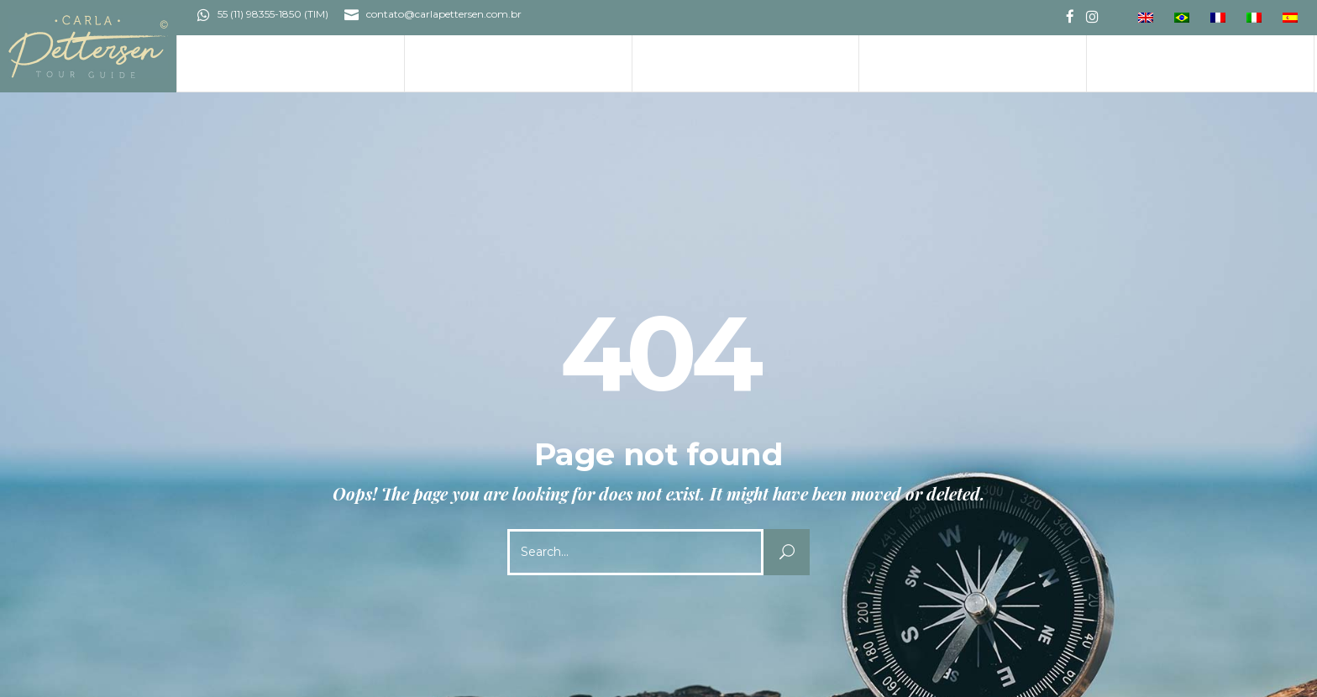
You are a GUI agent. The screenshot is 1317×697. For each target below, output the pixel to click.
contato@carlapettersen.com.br (444, 14)
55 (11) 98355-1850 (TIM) (273, 14)
